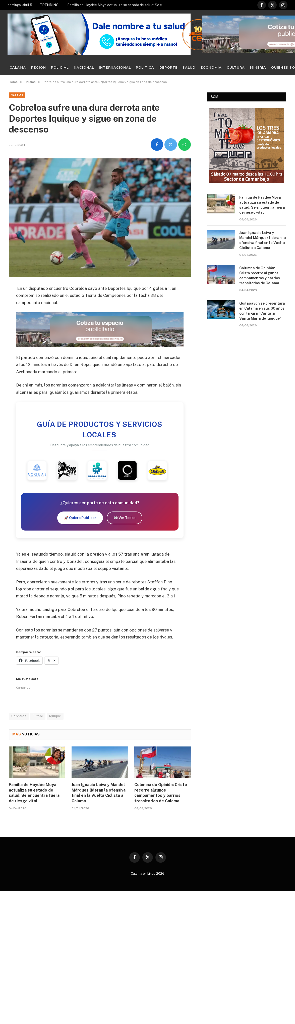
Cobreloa (18, 716)
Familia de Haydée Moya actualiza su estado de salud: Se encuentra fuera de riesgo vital (117, 5)
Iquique (55, 716)
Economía (211, 67)
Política (145, 67)
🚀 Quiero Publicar (80, 518)
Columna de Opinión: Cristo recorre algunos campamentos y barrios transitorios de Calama (160, 792)
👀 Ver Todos (124, 518)
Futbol (38, 716)
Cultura (236, 67)
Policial (60, 67)
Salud (189, 67)
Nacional (84, 67)
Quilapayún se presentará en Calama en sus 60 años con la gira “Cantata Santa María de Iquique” (262, 310)
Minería (258, 67)
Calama (18, 67)
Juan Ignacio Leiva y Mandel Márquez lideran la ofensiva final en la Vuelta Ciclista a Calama (99, 792)
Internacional (115, 67)
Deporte (168, 67)
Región (38, 67)
